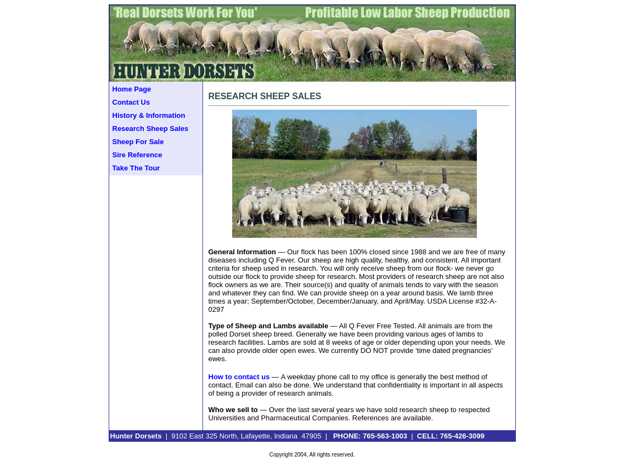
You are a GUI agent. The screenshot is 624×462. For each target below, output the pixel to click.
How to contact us (239, 377)
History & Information (149, 115)
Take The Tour (136, 168)
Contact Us (131, 102)
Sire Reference (137, 155)
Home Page (132, 89)
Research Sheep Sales (151, 128)
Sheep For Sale (138, 142)
